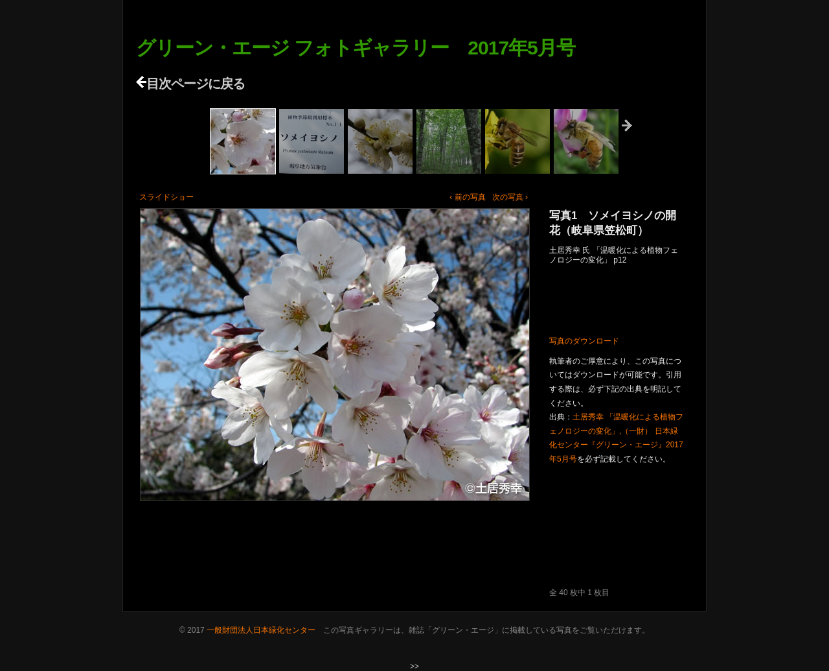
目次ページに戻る (190, 84)
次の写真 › (510, 197)
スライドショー (166, 197)
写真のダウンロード (584, 341)
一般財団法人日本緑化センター (261, 630)
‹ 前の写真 (467, 197)
